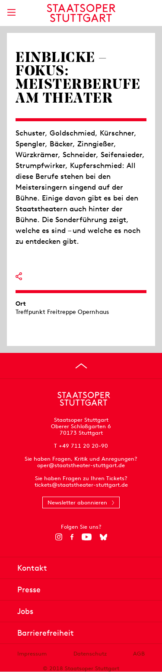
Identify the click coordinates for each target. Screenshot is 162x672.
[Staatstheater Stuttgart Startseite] (81, 13)
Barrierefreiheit (45, 633)
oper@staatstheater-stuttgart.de (81, 465)
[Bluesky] (103, 536)
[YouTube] (87, 536)
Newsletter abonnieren (77, 502)
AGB (139, 653)
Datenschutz (90, 653)
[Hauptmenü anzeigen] (11, 12)
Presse (29, 589)
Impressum (32, 653)
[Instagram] (58, 536)
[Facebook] (71, 536)
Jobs (25, 611)
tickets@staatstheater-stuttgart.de (81, 484)
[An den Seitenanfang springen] (81, 366)
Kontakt (32, 568)
